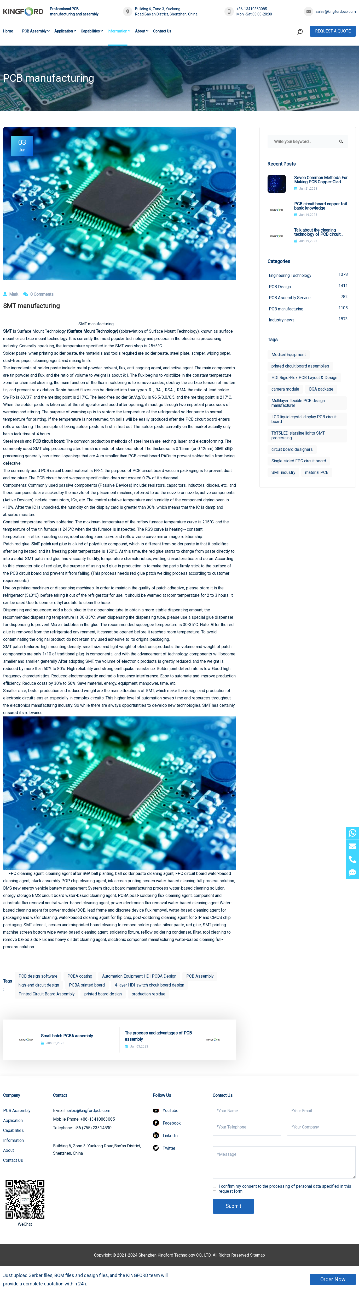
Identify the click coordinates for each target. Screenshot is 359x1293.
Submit (234, 1206)
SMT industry (283, 473)
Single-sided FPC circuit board (299, 461)
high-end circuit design (39, 985)
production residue (151, 993)
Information (117, 31)
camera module (285, 389)
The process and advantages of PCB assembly (158, 1036)
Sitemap (257, 1255)
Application (63, 31)
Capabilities (90, 31)
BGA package (321, 389)
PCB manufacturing (308, 309)
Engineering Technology (308, 275)
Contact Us (162, 31)
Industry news (308, 320)
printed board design (105, 993)
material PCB (317, 473)
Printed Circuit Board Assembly (47, 993)
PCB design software (38, 976)
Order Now (332, 1279)
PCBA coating (80, 976)
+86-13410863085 (251, 9)
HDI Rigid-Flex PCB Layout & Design (305, 378)
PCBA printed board (88, 985)
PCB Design (308, 286)
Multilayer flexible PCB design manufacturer (299, 404)
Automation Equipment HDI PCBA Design (140, 976)
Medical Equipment (288, 355)
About (140, 31)
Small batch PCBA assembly (67, 1035)
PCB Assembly (34, 31)
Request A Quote (333, 31)
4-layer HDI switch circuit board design (151, 985)
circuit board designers (292, 450)
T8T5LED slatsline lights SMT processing (298, 436)
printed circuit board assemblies (301, 366)
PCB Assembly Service (308, 297)
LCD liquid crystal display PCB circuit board (305, 420)
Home (8, 31)
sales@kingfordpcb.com (336, 11)
